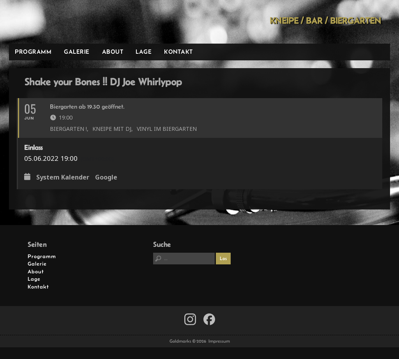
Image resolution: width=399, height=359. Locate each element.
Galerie (77, 51)
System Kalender (62, 177)
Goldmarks (65, 22)
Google (106, 177)
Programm (33, 51)
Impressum (219, 341)
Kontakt (178, 51)
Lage (144, 51)
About (113, 51)
